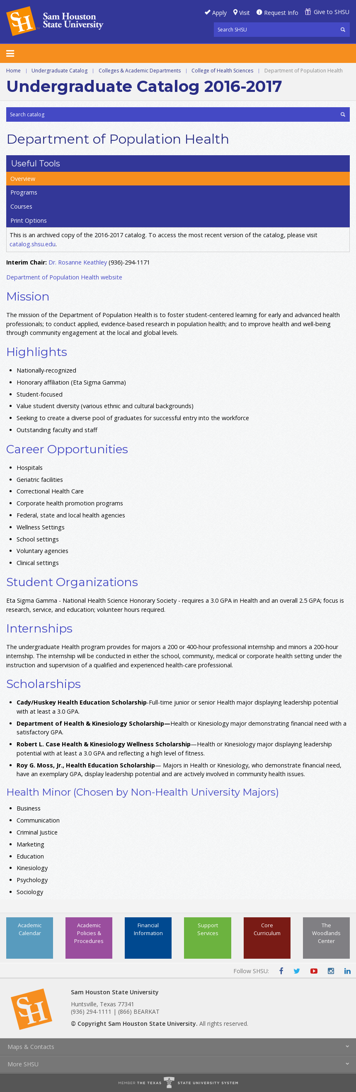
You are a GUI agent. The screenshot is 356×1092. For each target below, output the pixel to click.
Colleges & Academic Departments (140, 70)
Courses (21, 206)
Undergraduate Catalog (59, 70)
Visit (244, 13)
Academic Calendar (29, 929)
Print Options (28, 220)
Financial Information (148, 929)
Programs (23, 192)
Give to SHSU (331, 12)
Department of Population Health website (64, 277)
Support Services (207, 929)
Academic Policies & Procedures (89, 933)
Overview (22, 179)
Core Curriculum (267, 929)
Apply (219, 13)
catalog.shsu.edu (33, 244)
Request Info (281, 13)
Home (13, 70)
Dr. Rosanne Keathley (77, 262)
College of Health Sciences (222, 70)
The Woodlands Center (326, 933)
